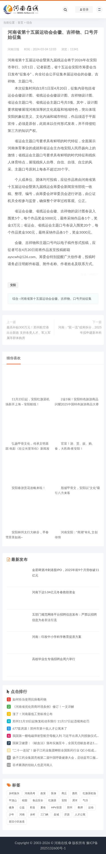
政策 (43, 793)
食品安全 (38, 800)
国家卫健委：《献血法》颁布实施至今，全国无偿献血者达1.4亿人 (58, 743)
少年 (11, 814)
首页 (20, 22)
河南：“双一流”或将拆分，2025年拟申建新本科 (80, 329)
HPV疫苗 (56, 807)
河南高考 (30, 793)
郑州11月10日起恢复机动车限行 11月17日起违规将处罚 (51, 721)
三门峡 (44, 814)
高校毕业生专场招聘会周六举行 (53, 659)
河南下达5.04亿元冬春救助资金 (53, 592)
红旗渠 (52, 800)
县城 (56, 814)
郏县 (32, 807)
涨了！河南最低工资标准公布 (33, 714)
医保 (53, 793)
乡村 (32, 814)
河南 (22, 814)
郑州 (69, 807)
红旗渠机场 (89, 793)
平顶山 (13, 800)
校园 (24, 800)
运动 (90, 807)
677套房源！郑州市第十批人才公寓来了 (40, 728)
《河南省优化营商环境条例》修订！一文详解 (43, 706)
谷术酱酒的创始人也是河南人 (33, 765)
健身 (11, 807)
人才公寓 (80, 814)
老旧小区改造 (17, 821)
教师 (80, 807)
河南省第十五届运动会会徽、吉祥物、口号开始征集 (56, 298)
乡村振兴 (14, 793)
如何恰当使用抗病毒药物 (29, 699)
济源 (66, 814)
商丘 (64, 793)
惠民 (74, 793)
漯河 (74, 800)
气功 (85, 800)
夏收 (43, 807)
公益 (22, 807)
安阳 (13, 285)
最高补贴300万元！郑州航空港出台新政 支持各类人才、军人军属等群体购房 (29, 332)
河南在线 (61, 843)
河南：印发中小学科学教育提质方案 (56, 637)
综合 (29, 22)
